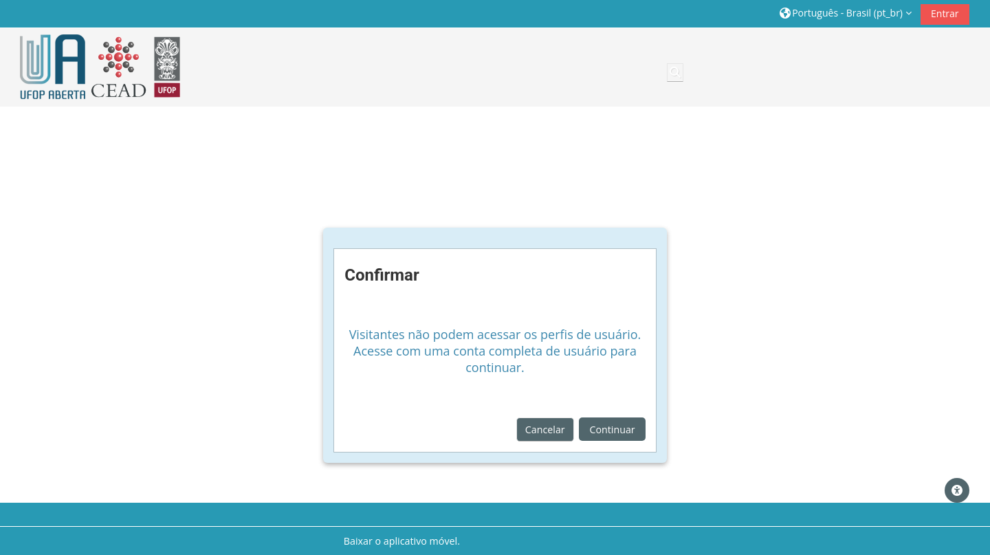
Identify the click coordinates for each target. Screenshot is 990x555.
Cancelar (545, 429)
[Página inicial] (96, 67)
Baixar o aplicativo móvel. (402, 540)
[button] (846, 13)
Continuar (612, 429)
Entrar (945, 13)
